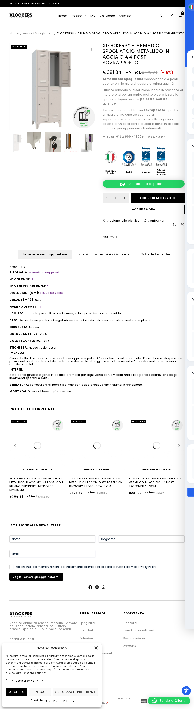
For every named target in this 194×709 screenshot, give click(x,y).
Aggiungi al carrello (158, 198)
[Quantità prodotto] (116, 198)
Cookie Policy (39, 700)
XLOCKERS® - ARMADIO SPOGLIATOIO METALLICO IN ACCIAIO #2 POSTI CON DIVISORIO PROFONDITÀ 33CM (95, 483)
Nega (40, 692)
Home (14, 33)
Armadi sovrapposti (44, 273)
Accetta (16, 692)
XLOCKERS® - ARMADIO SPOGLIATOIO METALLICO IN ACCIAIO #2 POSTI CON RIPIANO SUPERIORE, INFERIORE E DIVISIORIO (36, 485)
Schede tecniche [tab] (161, 255)
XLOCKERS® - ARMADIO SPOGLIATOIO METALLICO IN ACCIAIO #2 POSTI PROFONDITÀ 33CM (155, 483)
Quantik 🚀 (102, 703)
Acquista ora (143, 209)
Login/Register (171, 15)
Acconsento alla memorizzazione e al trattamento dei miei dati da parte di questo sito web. (87, 568)
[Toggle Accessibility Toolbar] (186, 691)
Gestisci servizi (25, 680)
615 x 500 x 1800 (52, 293)
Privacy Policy (62, 701)
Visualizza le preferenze (75, 692)
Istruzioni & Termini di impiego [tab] (104, 255)
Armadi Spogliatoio (38, 33)
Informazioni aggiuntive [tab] (40, 255)
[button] (96, 648)
